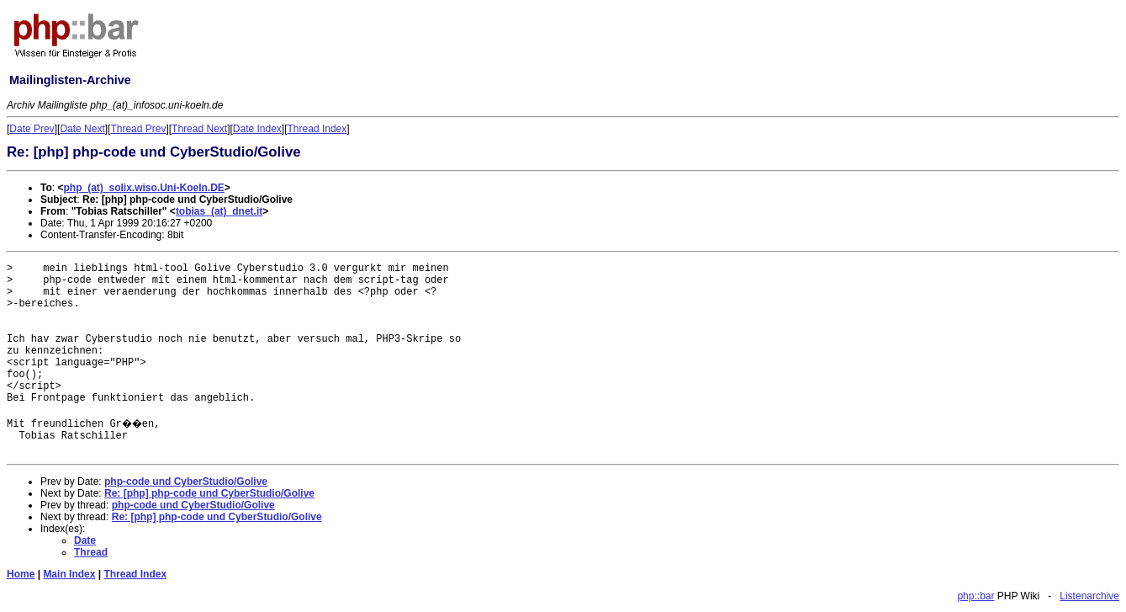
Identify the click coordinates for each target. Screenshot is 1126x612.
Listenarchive (1089, 596)
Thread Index (317, 129)
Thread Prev (138, 129)
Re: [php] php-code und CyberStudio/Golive (209, 493)
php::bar (975, 596)
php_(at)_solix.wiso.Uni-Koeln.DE (143, 188)
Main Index (69, 574)
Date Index (257, 129)
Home (20, 574)
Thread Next (199, 129)
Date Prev (31, 129)
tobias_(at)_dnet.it (219, 211)
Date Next (82, 129)
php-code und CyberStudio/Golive (185, 481)
